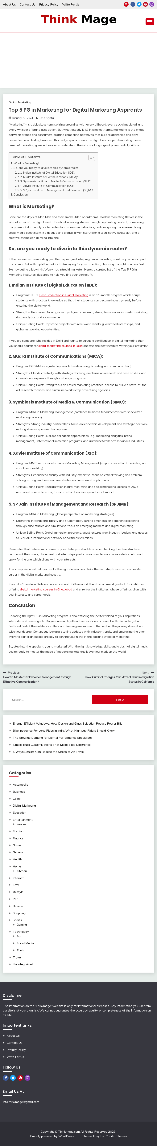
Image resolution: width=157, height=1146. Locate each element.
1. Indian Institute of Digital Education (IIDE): (47, 172)
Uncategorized (23, 964)
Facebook (132, 4)
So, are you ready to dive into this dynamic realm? (47, 168)
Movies (22, 824)
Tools (20, 950)
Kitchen (22, 871)
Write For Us (71, 4)
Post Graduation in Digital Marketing (63, 295)
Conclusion (21, 194)
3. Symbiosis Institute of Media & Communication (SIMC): (56, 181)
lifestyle (18, 892)
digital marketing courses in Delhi (60, 346)
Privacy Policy (48, 4)
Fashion (18, 831)
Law (16, 885)
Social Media (25, 943)
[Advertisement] (78, 61)
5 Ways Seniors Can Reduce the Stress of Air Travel (48, 752)
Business (19, 791)
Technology (21, 931)
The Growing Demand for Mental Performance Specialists (52, 737)
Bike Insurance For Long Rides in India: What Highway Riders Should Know (64, 730)
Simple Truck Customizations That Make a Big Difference (52, 745)
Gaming (22, 924)
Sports (17, 920)
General (18, 852)
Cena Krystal (46, 118)
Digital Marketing (20, 102)
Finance (18, 838)
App (19, 936)
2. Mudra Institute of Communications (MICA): (49, 177)
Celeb (17, 799)
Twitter (139, 4)
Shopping (19, 913)
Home (17, 866)
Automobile (20, 784)
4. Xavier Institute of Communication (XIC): (47, 186)
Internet (18, 878)
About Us (9, 4)
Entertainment (23, 819)
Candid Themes (116, 1136)
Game (17, 845)
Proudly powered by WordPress (52, 1136)
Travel (17, 957)
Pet (15, 899)
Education (19, 812)
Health (17, 859)
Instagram (151, 4)
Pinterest (145, 4)
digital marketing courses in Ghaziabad (46, 589)
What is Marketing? (26, 163)
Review (18, 906)
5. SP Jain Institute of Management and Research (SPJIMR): (57, 190)
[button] (90, 158)
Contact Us (27, 4)
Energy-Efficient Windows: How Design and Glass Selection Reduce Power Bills (67, 723)
